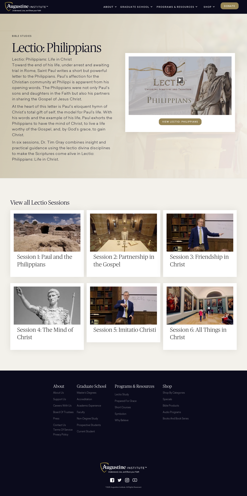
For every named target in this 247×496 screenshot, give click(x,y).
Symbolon (120, 414)
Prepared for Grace (126, 401)
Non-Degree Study (87, 419)
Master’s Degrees (86, 393)
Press (56, 419)
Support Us (59, 399)
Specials (167, 399)
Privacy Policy (60, 435)
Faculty (81, 412)
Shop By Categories (174, 393)
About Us (58, 393)
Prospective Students (89, 425)
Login (57, 442)
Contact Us (59, 425)
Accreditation (84, 399)
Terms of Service (63, 430)
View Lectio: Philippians (180, 121)
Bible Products (171, 406)
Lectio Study (122, 395)
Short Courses (123, 408)
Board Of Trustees (63, 412)
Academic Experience (89, 406)
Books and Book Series (176, 419)
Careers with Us (62, 406)
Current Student (86, 432)
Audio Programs (172, 412)
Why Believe (121, 420)
